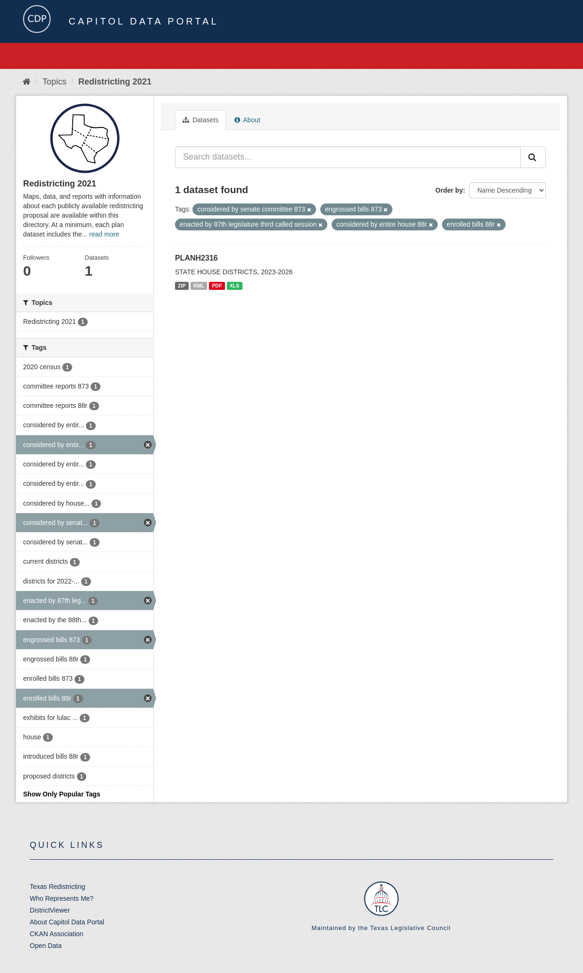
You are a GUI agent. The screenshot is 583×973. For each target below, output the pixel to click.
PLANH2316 (196, 258)
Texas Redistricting (57, 886)
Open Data (46, 945)
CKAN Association (56, 934)
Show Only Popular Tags (61, 794)
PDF (217, 285)
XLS (234, 285)
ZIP (181, 285)
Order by (449, 190)
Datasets (200, 120)
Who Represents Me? (61, 898)
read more (104, 234)
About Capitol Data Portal (67, 922)
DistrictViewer (50, 910)
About (247, 120)
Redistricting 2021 (114, 81)
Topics (54, 81)
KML (198, 285)
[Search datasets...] (348, 157)
